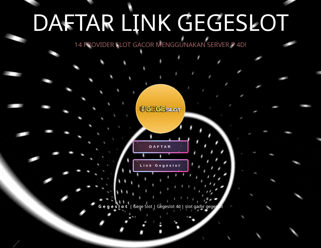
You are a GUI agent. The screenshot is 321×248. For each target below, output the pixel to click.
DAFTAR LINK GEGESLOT (160, 22)
